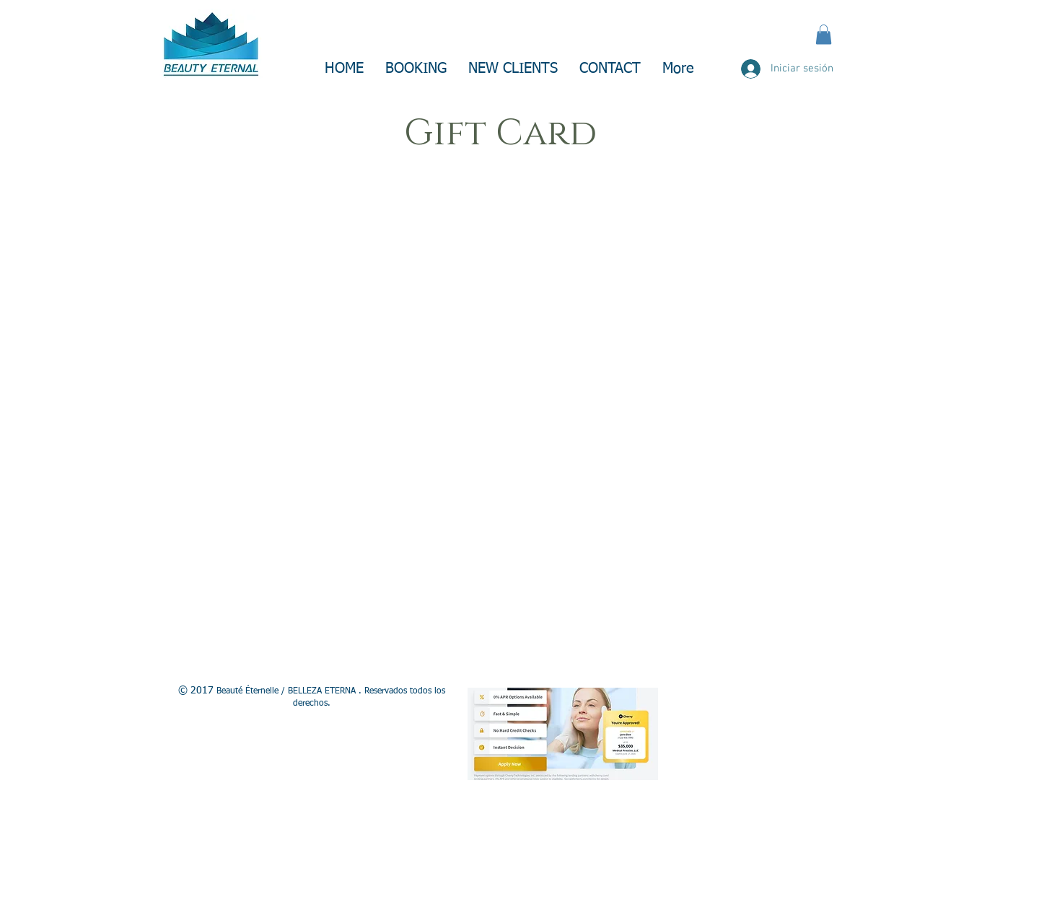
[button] (823, 34)
